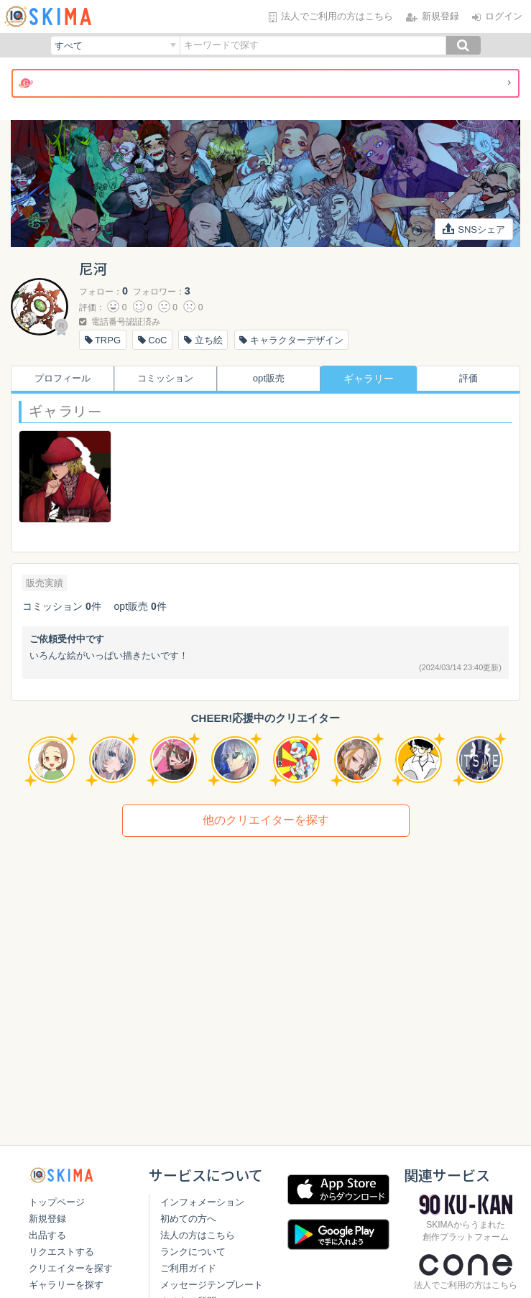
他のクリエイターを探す (266, 820)
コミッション (162, 378)
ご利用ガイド (184, 1284)
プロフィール (59, 378)
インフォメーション (198, 1218)
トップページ (57, 1202)
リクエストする (61, 1251)
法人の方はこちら (193, 1251)
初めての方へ (184, 1234)
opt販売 (265, 378)
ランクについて (188, 1267)
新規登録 (47, 1218)
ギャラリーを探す (66, 1284)
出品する (47, 1235)
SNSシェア (474, 229)
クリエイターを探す (71, 1268)
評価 (472, 378)
